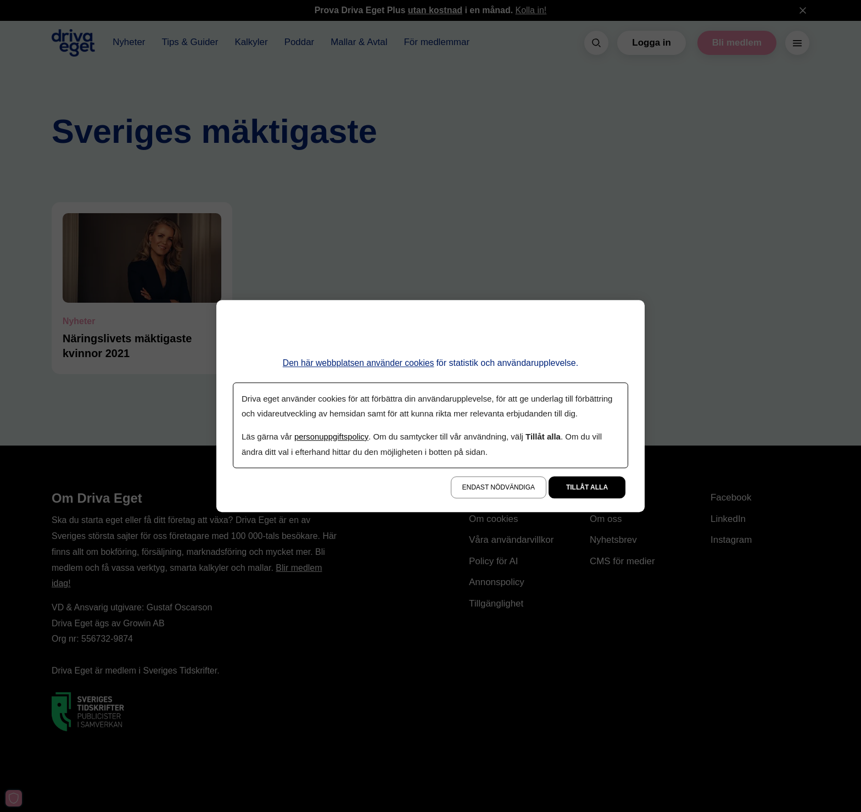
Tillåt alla (587, 487)
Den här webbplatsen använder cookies (358, 363)
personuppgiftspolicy (331, 436)
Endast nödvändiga (498, 487)
